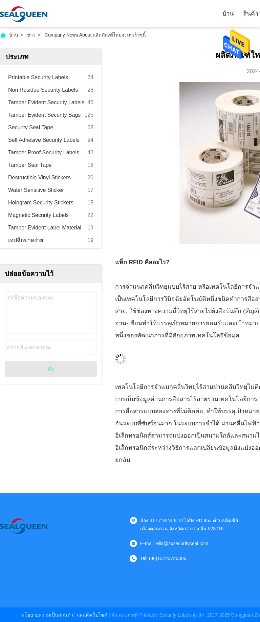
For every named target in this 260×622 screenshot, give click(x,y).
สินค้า (250, 13)
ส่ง (51, 369)
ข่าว (31, 35)
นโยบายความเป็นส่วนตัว (47, 615)
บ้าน (228, 13)
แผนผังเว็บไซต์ (92, 615)
